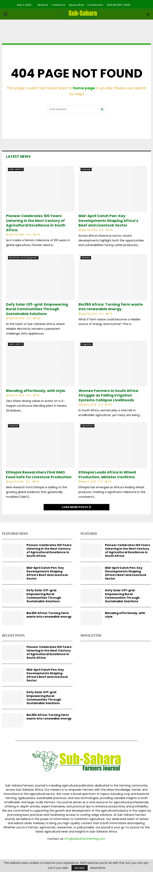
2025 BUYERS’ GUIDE (118, 5)
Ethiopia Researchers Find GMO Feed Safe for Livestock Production (39, 474)
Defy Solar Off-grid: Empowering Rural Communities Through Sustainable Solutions (37, 309)
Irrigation (86, 344)
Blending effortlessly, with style (35, 390)
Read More (97, 867)
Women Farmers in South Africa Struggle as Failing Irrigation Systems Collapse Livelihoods (108, 395)
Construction (95, 5)
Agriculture (87, 425)
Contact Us (58, 5)
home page (84, 88)
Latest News (18, 156)
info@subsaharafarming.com (85, 839)
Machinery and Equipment (23, 257)
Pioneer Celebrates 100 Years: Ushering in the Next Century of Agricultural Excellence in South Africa (35, 222)
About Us (42, 5)
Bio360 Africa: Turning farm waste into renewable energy (110, 306)
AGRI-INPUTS (16, 169)
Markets (85, 257)
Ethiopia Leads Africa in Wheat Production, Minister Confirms (107, 474)
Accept (80, 868)
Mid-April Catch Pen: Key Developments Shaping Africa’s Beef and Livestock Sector (108, 220)
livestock (86, 169)
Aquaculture (76, 5)
